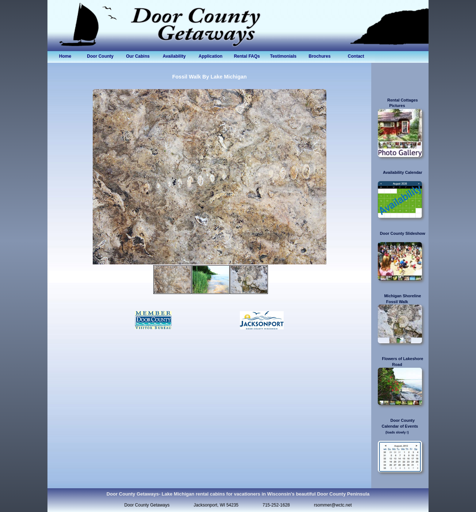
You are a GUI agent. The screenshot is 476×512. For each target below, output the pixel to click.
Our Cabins (138, 56)
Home (65, 56)
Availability (174, 56)
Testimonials (283, 56)
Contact (356, 56)
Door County (101, 56)
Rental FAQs (247, 56)
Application (210, 56)
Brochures (320, 56)
